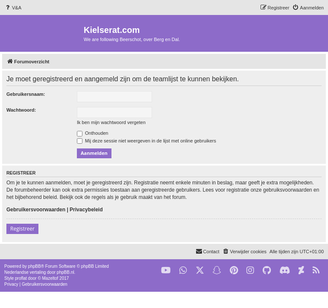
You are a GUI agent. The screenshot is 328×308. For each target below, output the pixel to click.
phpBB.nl (65, 272)
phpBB (34, 266)
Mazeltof (50, 278)
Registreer (22, 228)
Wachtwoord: (21, 110)
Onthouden (92, 133)
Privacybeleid (86, 210)
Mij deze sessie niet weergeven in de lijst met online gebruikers (146, 140)
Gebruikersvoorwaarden (35, 210)
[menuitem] (12, 8)
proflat (21, 278)
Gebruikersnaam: (25, 94)
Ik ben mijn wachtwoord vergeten (111, 122)
